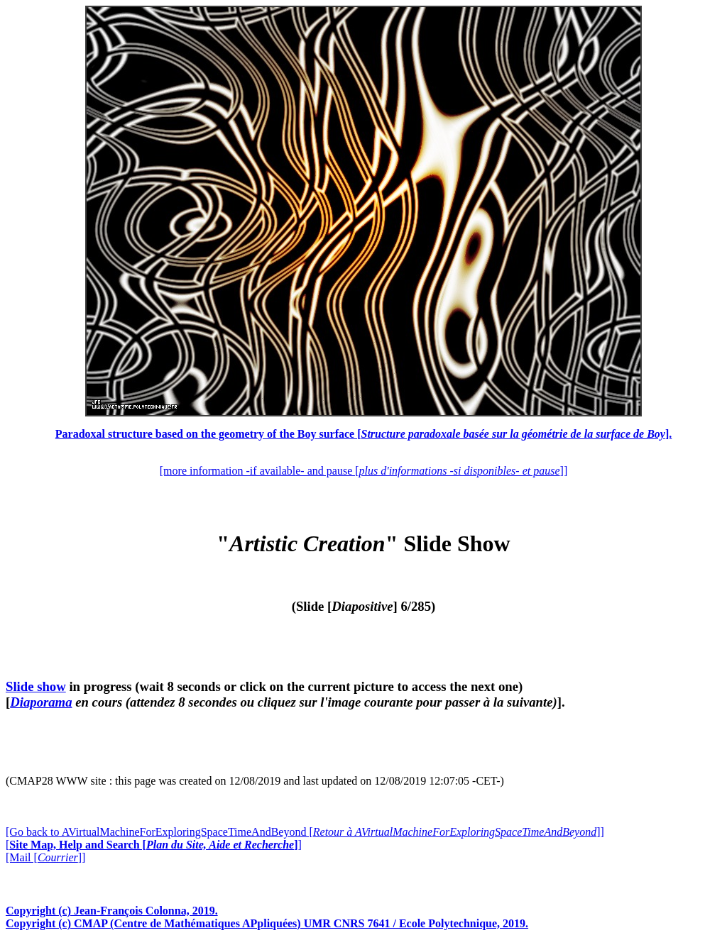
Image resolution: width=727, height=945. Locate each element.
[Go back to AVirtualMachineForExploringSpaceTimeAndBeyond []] (305, 832)
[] (154, 845)
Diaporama (41, 702)
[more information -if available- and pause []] (363, 471)
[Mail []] (45, 857)
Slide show (36, 686)
